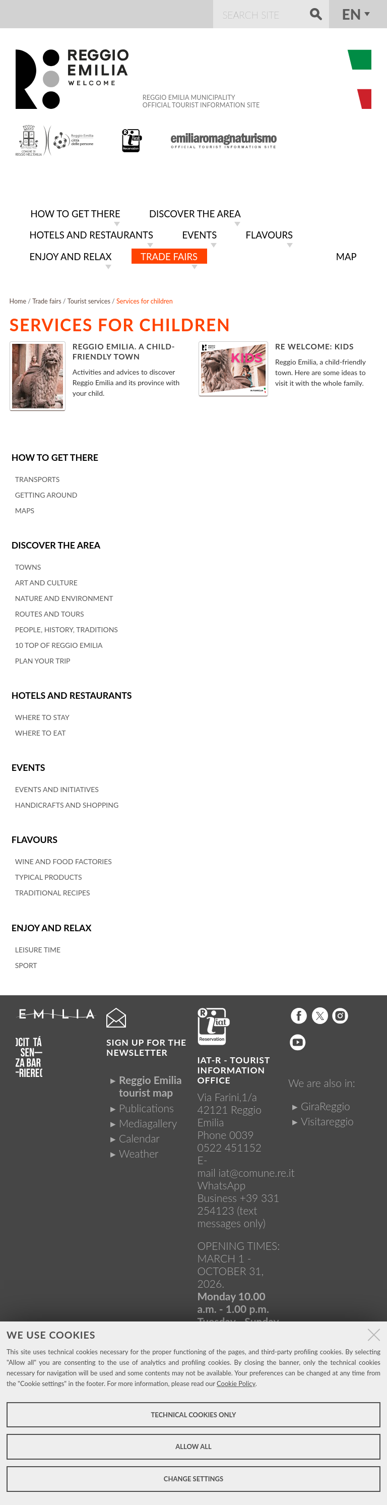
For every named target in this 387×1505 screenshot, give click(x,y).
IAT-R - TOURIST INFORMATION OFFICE (234, 1064)
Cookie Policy (236, 1383)
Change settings (193, 1479)
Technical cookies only (193, 1415)
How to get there (54, 454)
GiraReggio (325, 1100)
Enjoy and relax (51, 922)
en (351, 14)
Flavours (34, 835)
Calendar (139, 1133)
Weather (138, 1148)
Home (18, 298)
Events (28, 763)
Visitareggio (327, 1116)
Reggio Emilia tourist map (150, 1081)
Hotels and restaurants (71, 691)
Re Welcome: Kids (314, 343)
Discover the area (55, 541)
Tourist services (89, 298)
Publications (146, 1102)
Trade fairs (46, 298)
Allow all (193, 1446)
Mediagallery (148, 1118)
